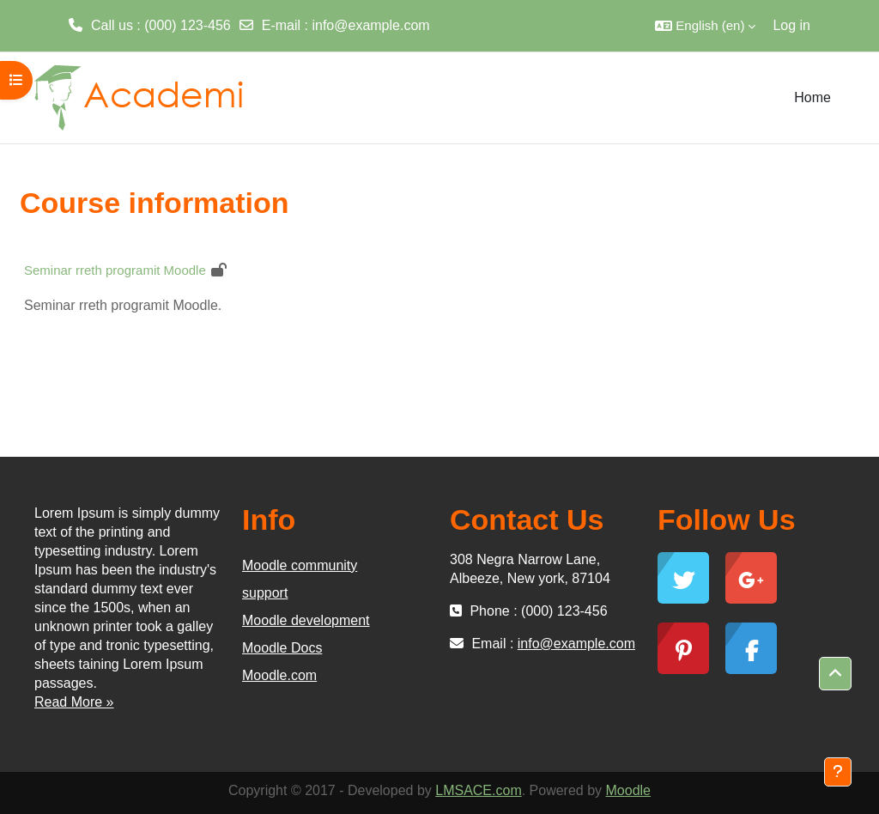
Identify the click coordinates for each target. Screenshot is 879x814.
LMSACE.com (478, 790)
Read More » (74, 702)
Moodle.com (279, 675)
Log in (791, 25)
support (265, 593)
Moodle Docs (282, 648)
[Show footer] (838, 772)
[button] (705, 26)
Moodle (628, 790)
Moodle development (306, 620)
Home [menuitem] (812, 97)
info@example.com (370, 25)
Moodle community (299, 565)
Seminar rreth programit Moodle (115, 270)
